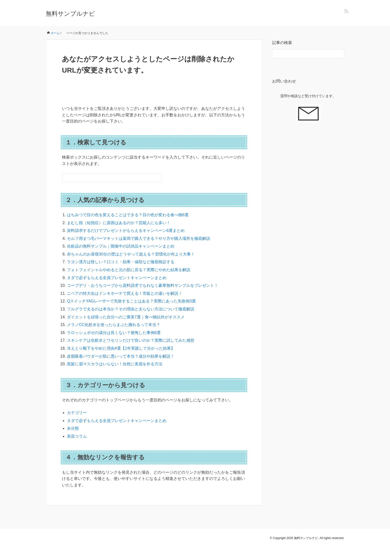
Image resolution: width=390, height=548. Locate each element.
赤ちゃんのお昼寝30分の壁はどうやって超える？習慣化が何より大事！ (131, 254)
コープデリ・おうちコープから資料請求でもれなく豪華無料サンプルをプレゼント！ (142, 285)
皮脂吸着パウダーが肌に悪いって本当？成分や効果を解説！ (120, 356)
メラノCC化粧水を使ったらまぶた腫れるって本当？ (113, 325)
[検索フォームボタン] (157, 177)
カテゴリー (77, 413)
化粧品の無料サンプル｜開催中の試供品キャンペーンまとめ (120, 246)
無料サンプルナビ (70, 13)
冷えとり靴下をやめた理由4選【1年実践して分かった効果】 (121, 348)
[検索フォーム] (106, 177)
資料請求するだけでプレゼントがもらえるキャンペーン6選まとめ (126, 230)
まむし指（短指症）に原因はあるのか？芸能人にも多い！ (118, 223)
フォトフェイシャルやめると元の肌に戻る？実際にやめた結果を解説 (128, 270)
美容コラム (77, 436)
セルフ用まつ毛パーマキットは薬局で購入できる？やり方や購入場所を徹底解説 (138, 238)
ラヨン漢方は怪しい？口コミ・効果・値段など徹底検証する (120, 262)
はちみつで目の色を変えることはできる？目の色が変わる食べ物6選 (128, 215)
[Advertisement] (308, 217)
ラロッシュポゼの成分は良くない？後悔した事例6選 (114, 333)
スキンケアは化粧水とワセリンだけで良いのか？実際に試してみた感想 (130, 340)
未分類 (73, 428)
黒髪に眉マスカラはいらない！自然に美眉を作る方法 (114, 364)
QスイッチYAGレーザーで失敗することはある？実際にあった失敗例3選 (131, 301)
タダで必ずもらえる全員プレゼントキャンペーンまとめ (116, 278)
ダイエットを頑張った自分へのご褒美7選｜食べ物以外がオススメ (126, 317)
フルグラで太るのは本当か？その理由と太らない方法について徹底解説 (130, 309)
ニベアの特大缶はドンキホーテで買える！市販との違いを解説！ (124, 293)
